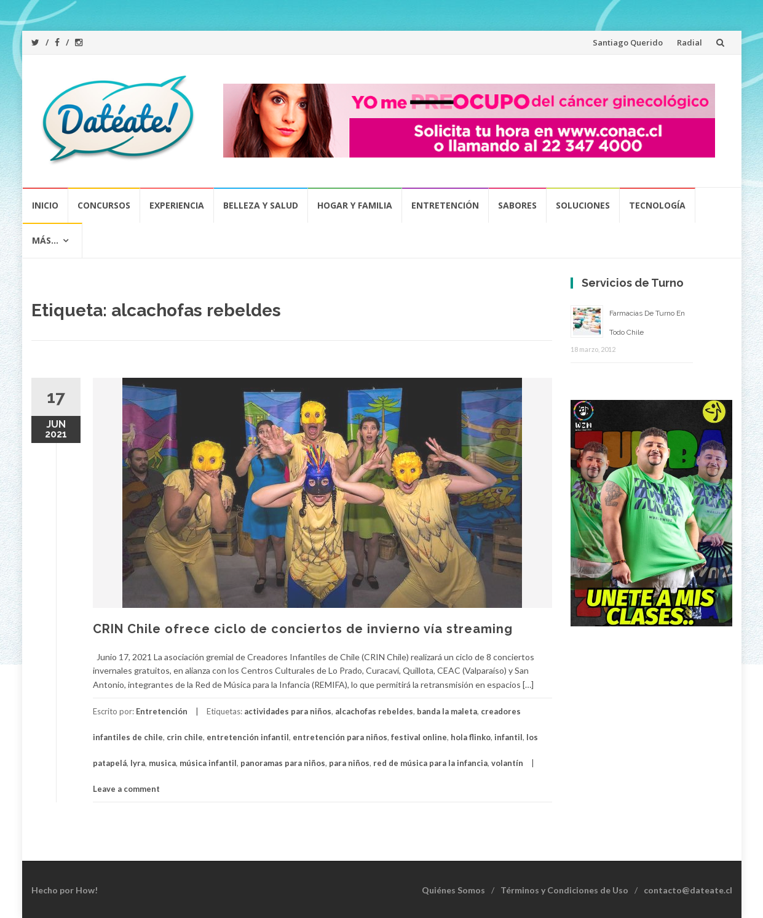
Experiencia (176, 205)
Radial (689, 42)
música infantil (208, 763)
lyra (137, 763)
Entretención (445, 205)
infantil (508, 737)
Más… (45, 240)
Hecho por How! (64, 890)
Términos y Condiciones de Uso (564, 890)
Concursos (103, 205)
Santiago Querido (628, 42)
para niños (349, 763)
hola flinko (471, 737)
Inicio (45, 205)
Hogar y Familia (354, 205)
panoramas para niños (282, 763)
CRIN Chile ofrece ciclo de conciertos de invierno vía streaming (303, 628)
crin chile (185, 737)
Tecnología (657, 205)
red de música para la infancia (430, 763)
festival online (419, 737)
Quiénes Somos (453, 890)
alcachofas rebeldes (374, 711)
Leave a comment (126, 789)
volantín (507, 763)
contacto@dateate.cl (688, 890)
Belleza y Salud (260, 205)
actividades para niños (287, 711)
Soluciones (583, 205)
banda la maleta (447, 711)
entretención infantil (248, 737)
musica (162, 763)
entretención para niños (340, 737)
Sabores (517, 205)
